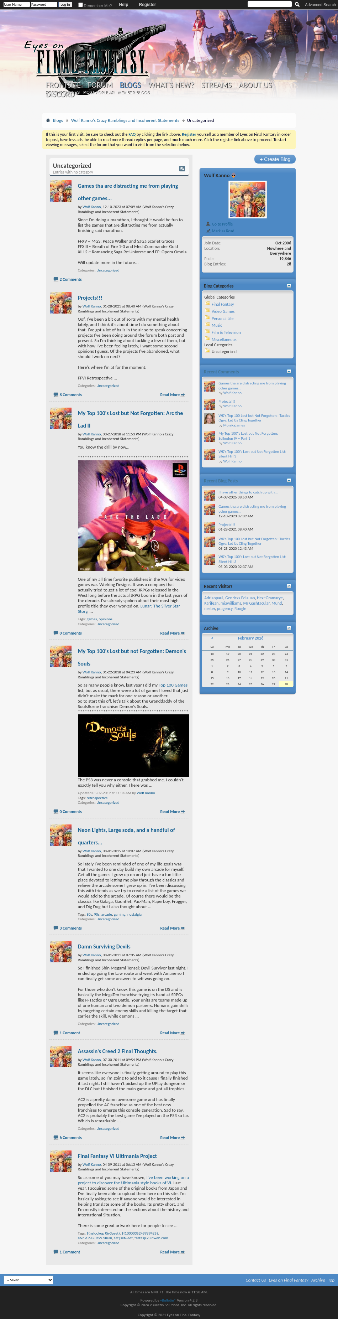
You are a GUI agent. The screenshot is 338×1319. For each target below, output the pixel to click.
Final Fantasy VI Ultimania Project (117, 1156)
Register (147, 4)
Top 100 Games (173, 685)
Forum (100, 85)
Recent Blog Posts (221, 480)
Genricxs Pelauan (240, 597)
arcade (106, 914)
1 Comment (69, 1032)
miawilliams (231, 603)
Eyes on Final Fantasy (288, 1280)
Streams (216, 85)
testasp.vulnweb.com (151, 1238)
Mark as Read (219, 230)
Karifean (211, 603)
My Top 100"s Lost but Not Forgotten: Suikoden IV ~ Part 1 (248, 436)
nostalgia (134, 914)
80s (89, 914)
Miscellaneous (224, 339)
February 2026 (250, 638)
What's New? (171, 85)
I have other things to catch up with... (248, 492)
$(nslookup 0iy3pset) (103, 1233)
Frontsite (63, 85)
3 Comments (70, 928)
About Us (255, 85)
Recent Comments (221, 371)
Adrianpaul (213, 597)
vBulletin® (168, 1300)
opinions (105, 619)
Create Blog (275, 159)
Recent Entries (63, 92)
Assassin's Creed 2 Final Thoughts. (118, 1051)
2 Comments (70, 279)
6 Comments (70, 1137)
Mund (276, 603)
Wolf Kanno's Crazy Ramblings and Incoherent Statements (125, 120)
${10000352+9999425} (140, 1233)
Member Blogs (133, 92)
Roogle (240, 608)
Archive (318, 1280)
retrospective (96, 798)
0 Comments (70, 633)
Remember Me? (95, 6)
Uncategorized (107, 270)
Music (217, 325)
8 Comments (70, 394)
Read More (170, 394)
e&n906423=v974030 (95, 1238)
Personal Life (223, 318)
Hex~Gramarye (270, 597)
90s (96, 914)
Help (123, 4)
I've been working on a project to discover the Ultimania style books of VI (133, 1180)
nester (209, 608)
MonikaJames (234, 425)
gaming (120, 914)
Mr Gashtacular (256, 603)
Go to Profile (219, 224)
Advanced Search (320, 4)
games (91, 619)
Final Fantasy (223, 304)
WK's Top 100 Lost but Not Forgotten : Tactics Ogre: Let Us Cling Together (254, 418)
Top (331, 1280)
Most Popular (98, 92)
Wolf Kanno (146, 793)
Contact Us (256, 1280)
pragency (224, 608)
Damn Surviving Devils (104, 946)
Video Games (223, 311)
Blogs (130, 85)
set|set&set (123, 1238)
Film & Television (226, 332)
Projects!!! (90, 297)
